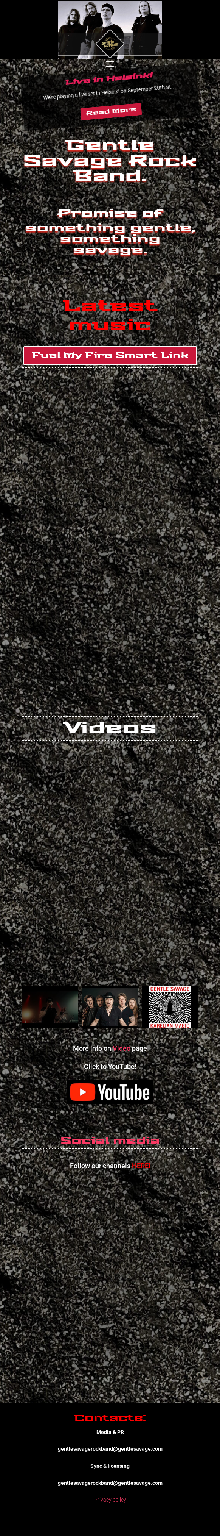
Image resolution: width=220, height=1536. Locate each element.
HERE (140, 1166)
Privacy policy (110, 1500)
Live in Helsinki (108, 79)
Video (121, 1048)
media (136, 1141)
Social (84, 1141)
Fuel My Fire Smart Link (110, 355)
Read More (111, 111)
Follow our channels (101, 1166)
